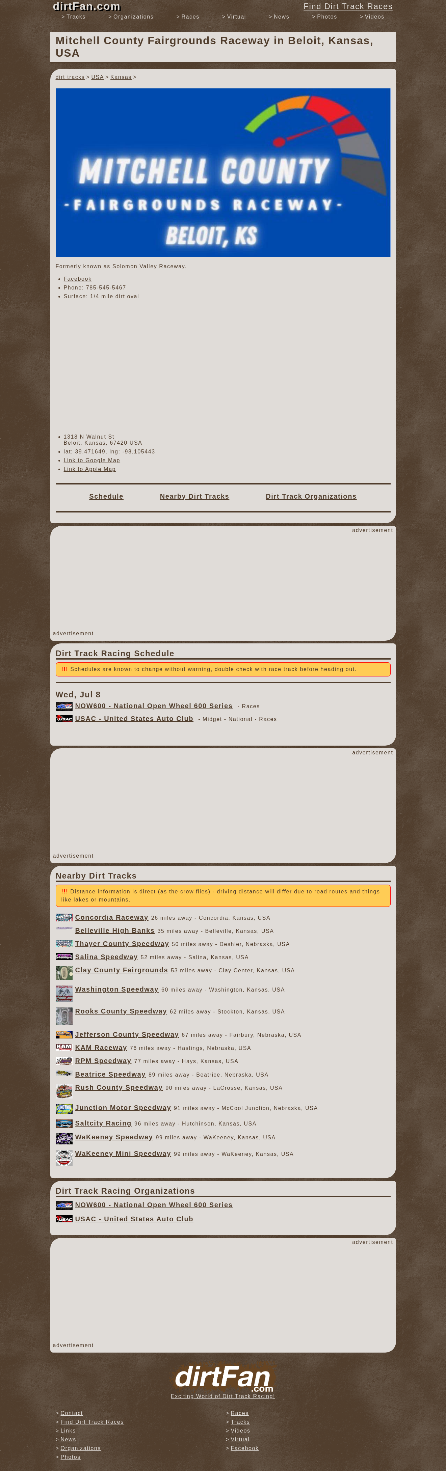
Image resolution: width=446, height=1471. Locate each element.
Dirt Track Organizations (311, 496)
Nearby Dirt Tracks (195, 496)
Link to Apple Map (90, 469)
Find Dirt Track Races (348, 6)
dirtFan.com (87, 6)
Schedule (106, 496)
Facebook (78, 279)
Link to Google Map (92, 460)
